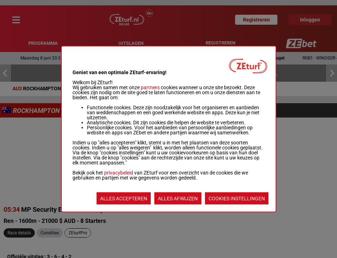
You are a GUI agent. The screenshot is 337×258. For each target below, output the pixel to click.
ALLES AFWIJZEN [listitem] (178, 198)
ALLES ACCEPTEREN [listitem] (123, 198)
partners (150, 87)
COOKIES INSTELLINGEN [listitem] (237, 198)
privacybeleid (118, 173)
